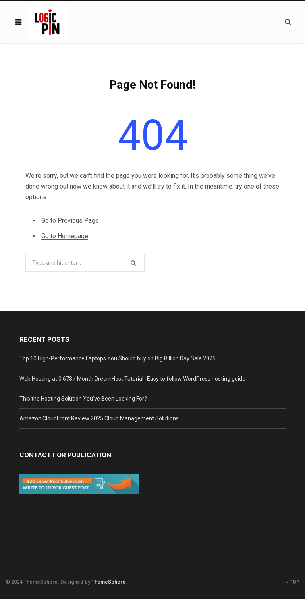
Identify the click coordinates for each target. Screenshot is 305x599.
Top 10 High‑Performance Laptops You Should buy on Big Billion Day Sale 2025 (117, 358)
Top (291, 582)
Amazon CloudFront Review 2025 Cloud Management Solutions (99, 418)
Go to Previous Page (70, 220)
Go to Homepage (64, 236)
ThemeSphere (108, 582)
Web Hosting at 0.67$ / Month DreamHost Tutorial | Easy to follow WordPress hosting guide (132, 379)
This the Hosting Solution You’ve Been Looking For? (83, 398)
